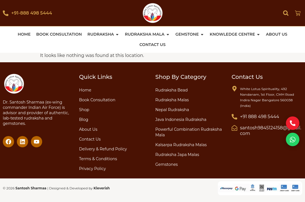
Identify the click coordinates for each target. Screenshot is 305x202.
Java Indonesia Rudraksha (181, 119)
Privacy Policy (92, 168)
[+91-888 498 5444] (5, 13)
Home (85, 89)
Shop (84, 109)
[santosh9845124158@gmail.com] (234, 127)
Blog (83, 119)
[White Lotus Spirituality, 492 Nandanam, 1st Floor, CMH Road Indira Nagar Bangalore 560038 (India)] (234, 88)
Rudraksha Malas (172, 99)
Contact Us (90, 138)
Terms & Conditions (98, 158)
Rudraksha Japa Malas (177, 154)
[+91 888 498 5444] (234, 116)
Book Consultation (97, 99)
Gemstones (166, 164)
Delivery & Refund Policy (103, 148)
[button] (285, 13)
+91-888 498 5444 (31, 13)
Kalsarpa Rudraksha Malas (181, 144)
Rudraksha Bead (171, 89)
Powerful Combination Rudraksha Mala (188, 132)
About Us (88, 129)
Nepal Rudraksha (172, 109)
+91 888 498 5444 (259, 116)
